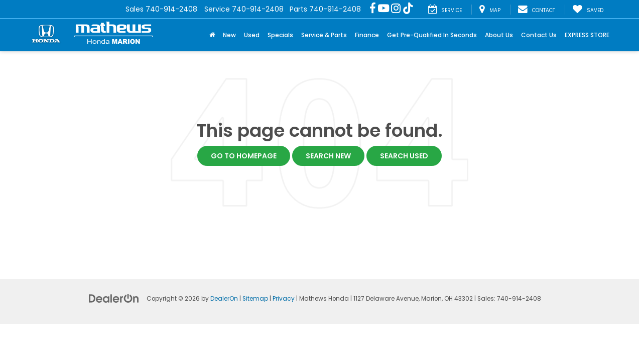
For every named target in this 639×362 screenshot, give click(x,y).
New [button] (229, 35)
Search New (328, 156)
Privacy (284, 299)
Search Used (404, 156)
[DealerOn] (114, 298)
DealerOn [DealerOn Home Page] (224, 299)
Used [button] (252, 35)
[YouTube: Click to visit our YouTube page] (383, 9)
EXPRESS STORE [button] (587, 35)
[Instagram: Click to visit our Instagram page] (396, 9)
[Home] (212, 35)
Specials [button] (280, 35)
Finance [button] (367, 35)
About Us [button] (499, 35)
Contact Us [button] (539, 35)
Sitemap (255, 299)
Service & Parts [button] (324, 35)
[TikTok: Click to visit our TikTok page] (408, 9)
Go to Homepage (244, 156)
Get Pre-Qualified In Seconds (432, 35)
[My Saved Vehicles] (588, 10)
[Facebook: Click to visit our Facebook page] (372, 9)
